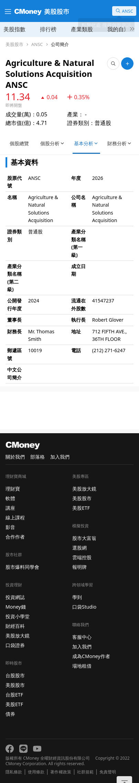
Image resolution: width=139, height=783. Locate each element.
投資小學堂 (18, 616)
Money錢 (16, 606)
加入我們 (60, 456)
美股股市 (14, 44)
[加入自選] (127, 63)
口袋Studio (84, 606)
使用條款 (36, 772)
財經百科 (15, 626)
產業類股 (82, 29)
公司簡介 (60, 44)
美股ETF (14, 704)
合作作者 (15, 536)
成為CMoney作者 (91, 656)
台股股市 (15, 675)
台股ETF (14, 694)
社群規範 (85, 772)
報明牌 (79, 567)
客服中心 (82, 637)
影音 (10, 527)
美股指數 (14, 29)
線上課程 (15, 517)
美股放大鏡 (18, 635)
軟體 (10, 498)
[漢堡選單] (7, 11)
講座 (10, 508)
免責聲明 (107, 772)
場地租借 (82, 666)
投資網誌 (15, 597)
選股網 (79, 547)
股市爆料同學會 (22, 567)
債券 (10, 714)
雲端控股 (82, 557)
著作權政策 (60, 772)
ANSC (37, 44)
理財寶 (13, 488)
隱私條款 (14, 772)
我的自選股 (121, 29)
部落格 (37, 456)
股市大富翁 (84, 538)
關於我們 (15, 456)
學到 (77, 597)
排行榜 (48, 29)
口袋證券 (15, 645)
